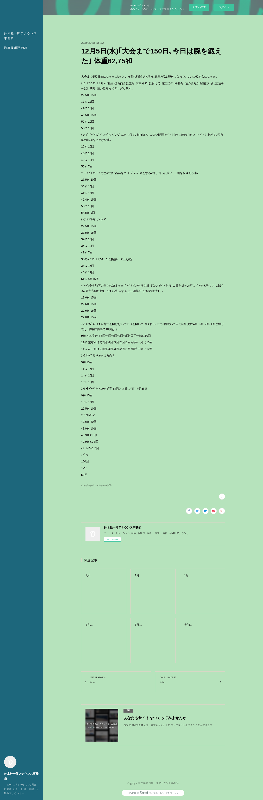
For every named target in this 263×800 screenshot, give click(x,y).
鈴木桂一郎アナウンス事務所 (20, 36)
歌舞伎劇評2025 (16, 47)
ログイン (223, 7)
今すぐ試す (199, 7)
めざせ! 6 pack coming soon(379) (96, 485)
